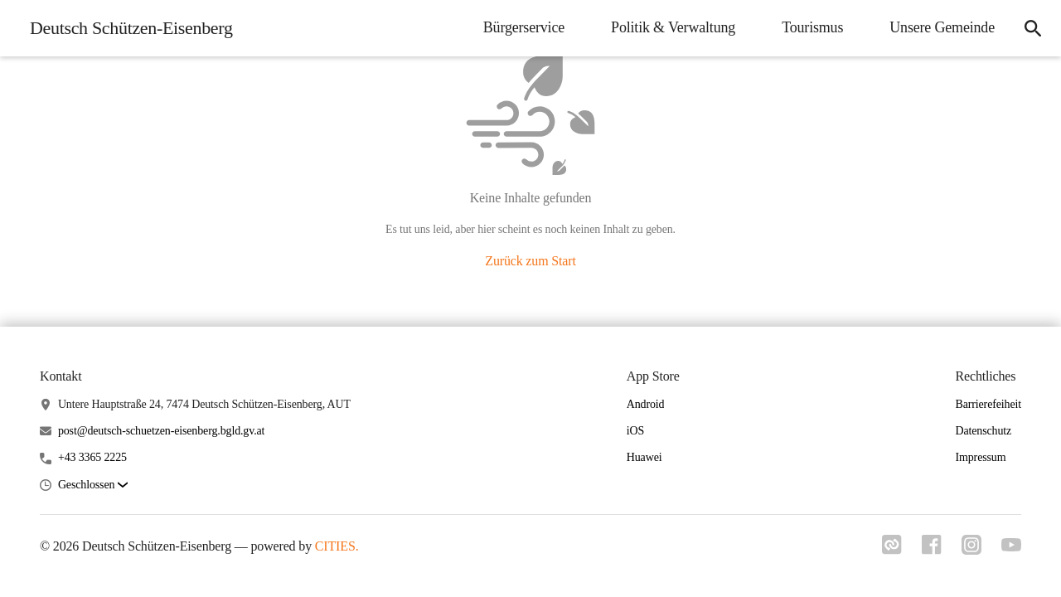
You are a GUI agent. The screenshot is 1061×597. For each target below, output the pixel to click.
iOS (635, 431)
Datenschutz (983, 431)
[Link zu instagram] (971, 549)
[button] (93, 485)
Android (646, 404)
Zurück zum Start (530, 261)
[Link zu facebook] (932, 549)
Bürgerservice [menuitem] (523, 27)
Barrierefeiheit (988, 404)
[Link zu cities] (892, 549)
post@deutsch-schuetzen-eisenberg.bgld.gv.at (161, 431)
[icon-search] (1033, 28)
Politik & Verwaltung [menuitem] (673, 27)
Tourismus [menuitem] (812, 27)
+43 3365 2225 (92, 457)
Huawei (644, 457)
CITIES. (337, 546)
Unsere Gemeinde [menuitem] (942, 27)
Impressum (980, 457)
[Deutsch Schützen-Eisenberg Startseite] (126, 28)
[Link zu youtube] (1011, 546)
